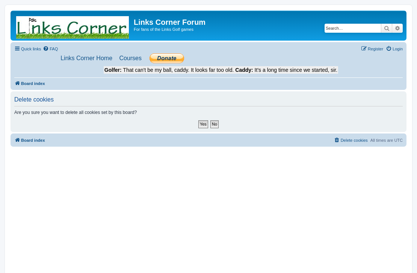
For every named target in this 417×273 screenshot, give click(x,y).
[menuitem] (50, 48)
